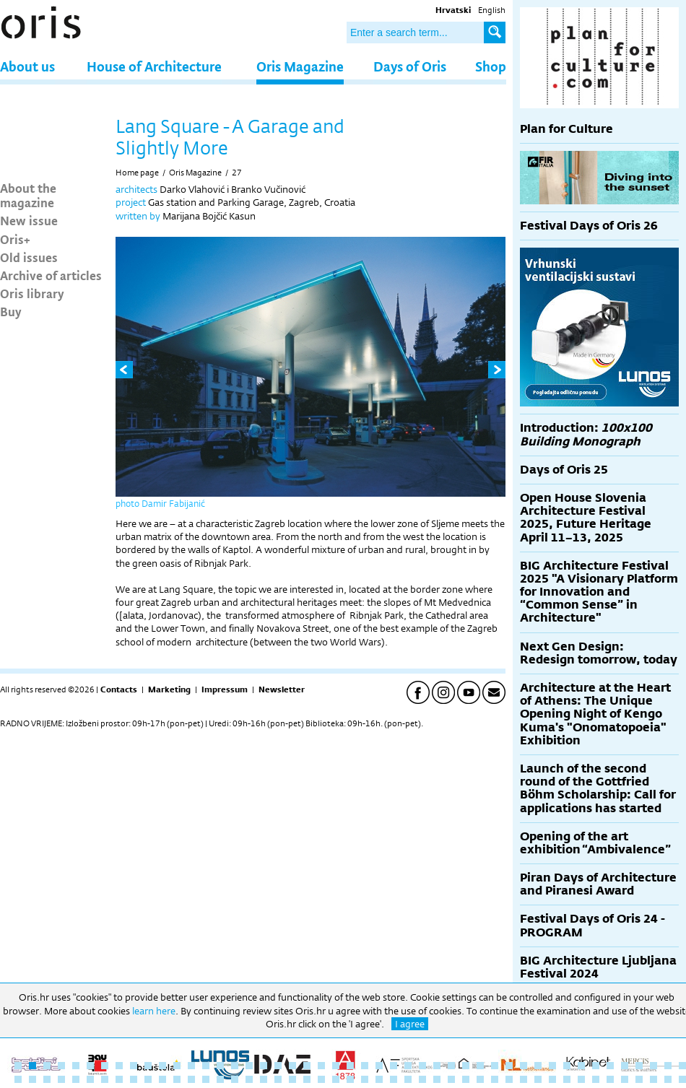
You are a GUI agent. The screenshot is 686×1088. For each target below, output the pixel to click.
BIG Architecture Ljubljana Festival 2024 (598, 967)
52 (75, 1079)
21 (307, 1065)
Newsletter (282, 689)
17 (249, 1065)
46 (668, 1065)
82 (509, 1079)
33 (480, 1065)
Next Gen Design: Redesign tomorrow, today (598, 653)
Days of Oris (409, 66)
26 (379, 1065)
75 (408, 1079)
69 (321, 1079)
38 (552, 1065)
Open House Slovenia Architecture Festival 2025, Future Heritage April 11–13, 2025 (585, 517)
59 (177, 1079)
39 (566, 1065)
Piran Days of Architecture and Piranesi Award (598, 884)
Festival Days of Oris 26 (589, 225)
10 (148, 1065)
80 (480, 1079)
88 (595, 1079)
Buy (11, 311)
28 (408, 1065)
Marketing (169, 689)
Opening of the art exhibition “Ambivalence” (595, 843)
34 (494, 1065)
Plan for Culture (566, 128)
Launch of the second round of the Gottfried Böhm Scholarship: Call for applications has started (598, 788)
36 (523, 1065)
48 (18, 1079)
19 (278, 1065)
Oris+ (15, 239)
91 (639, 1079)
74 (393, 1079)
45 (653, 1065)
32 (465, 1065)
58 (162, 1079)
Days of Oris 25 (564, 469)
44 (639, 1065)
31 (451, 1065)
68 (307, 1079)
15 (220, 1065)
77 (436, 1079)
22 (321, 1065)
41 (595, 1065)
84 (538, 1079)
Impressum (224, 689)
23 (335, 1065)
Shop (490, 66)
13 (191, 1065)
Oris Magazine (300, 66)
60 (191, 1079)
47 (682, 1065)
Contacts (118, 689)
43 (624, 1065)
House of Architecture (154, 66)
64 (249, 1079)
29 (422, 1065)
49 (32, 1079)
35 (509, 1065)
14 (205, 1065)
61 (205, 1079)
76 (422, 1079)
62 (220, 1079)
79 (465, 1079)
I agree (410, 1023)
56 (133, 1079)
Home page (137, 172)
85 (552, 1079)
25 (364, 1065)
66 (278, 1079)
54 (104, 1079)
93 (668, 1079)
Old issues (29, 257)
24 (350, 1065)
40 (581, 1065)
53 (90, 1079)
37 (538, 1065)
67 (292, 1079)
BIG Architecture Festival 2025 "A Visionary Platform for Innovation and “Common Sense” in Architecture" (599, 592)
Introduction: (586, 434)
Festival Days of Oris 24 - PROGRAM (592, 925)
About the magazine (28, 195)
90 (624, 1079)
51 (61, 1079)
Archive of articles (51, 275)
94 (682, 1079)
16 (234, 1065)
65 (263, 1079)
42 (610, 1065)
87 (581, 1079)
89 (610, 1079)
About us (27, 66)
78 (451, 1079)
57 (148, 1079)
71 (350, 1079)
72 (364, 1079)
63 (234, 1079)
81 (494, 1079)
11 (162, 1065)
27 (237, 172)
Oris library (32, 293)
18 (263, 1065)
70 (335, 1079)
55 (119, 1079)
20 (292, 1065)
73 (379, 1079)
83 (523, 1079)
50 (47, 1079)
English (491, 10)
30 (436, 1065)
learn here (153, 1010)
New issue (29, 220)
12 (177, 1065)
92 (653, 1079)
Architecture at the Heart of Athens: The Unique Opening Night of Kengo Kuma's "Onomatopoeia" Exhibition (595, 714)
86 (566, 1079)
